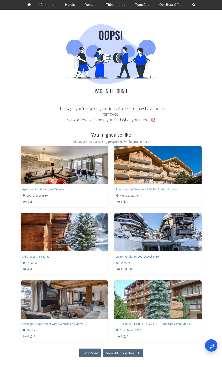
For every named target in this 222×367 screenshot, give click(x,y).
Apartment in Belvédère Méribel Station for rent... (148, 189)
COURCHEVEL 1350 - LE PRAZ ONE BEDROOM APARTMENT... (154, 324)
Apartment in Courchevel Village (43, 189)
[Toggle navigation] (195, 5)
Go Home (89, 353)
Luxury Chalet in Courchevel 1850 (137, 256)
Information (48, 4)
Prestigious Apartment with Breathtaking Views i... (54, 324)
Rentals (92, 4)
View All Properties (123, 353)
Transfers (143, 4)
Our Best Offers (171, 4)
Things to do (117, 4)
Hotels (71, 4)
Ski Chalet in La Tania (35, 256)
